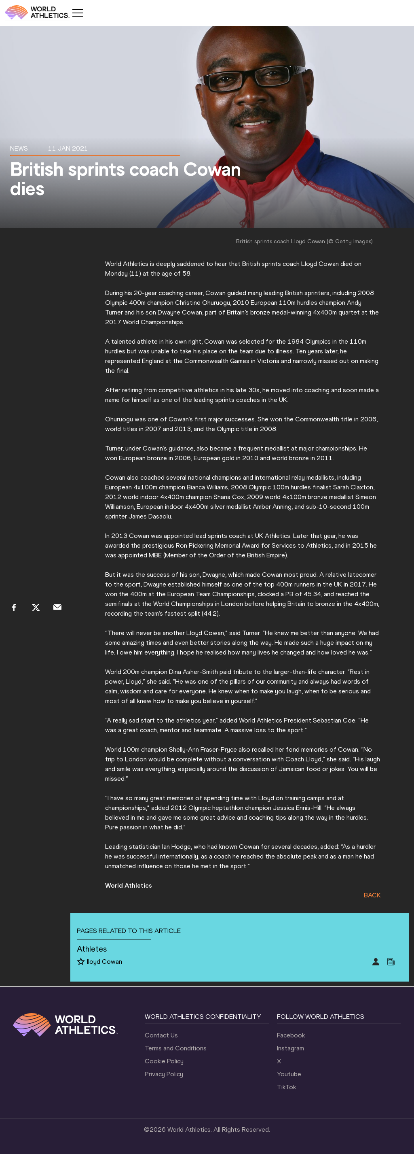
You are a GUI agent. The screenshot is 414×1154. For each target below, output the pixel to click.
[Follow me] (81, 962)
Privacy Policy (164, 1074)
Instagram (290, 1048)
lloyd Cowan (104, 961)
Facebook (291, 1035)
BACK (372, 895)
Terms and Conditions (176, 1048)
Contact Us (161, 1035)
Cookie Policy (164, 1061)
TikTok (286, 1087)
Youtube (289, 1074)
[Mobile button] (78, 13)
